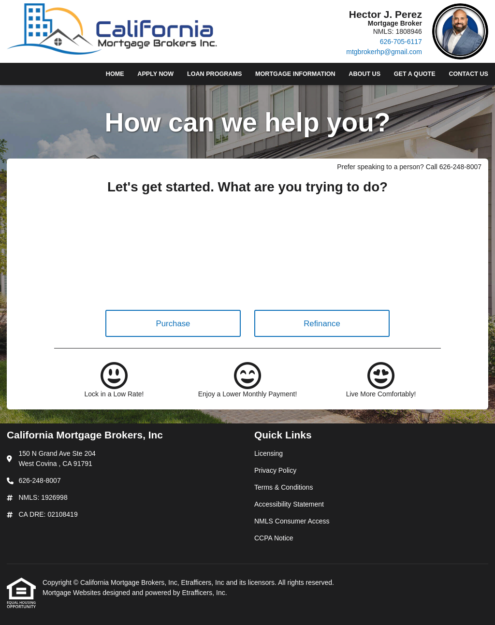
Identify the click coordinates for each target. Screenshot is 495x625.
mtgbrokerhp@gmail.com (384, 52)
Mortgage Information (295, 74)
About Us (364, 74)
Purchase (173, 323)
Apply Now (155, 74)
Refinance (322, 323)
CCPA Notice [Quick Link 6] (273, 538)
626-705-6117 (401, 41)
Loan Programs (214, 74)
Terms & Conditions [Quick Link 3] (283, 487)
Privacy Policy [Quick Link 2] (275, 470)
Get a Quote (415, 74)
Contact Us (468, 74)
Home (115, 74)
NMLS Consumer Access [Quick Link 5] (292, 521)
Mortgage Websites (72, 592)
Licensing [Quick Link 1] (268, 453)
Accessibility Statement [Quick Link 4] (289, 504)
